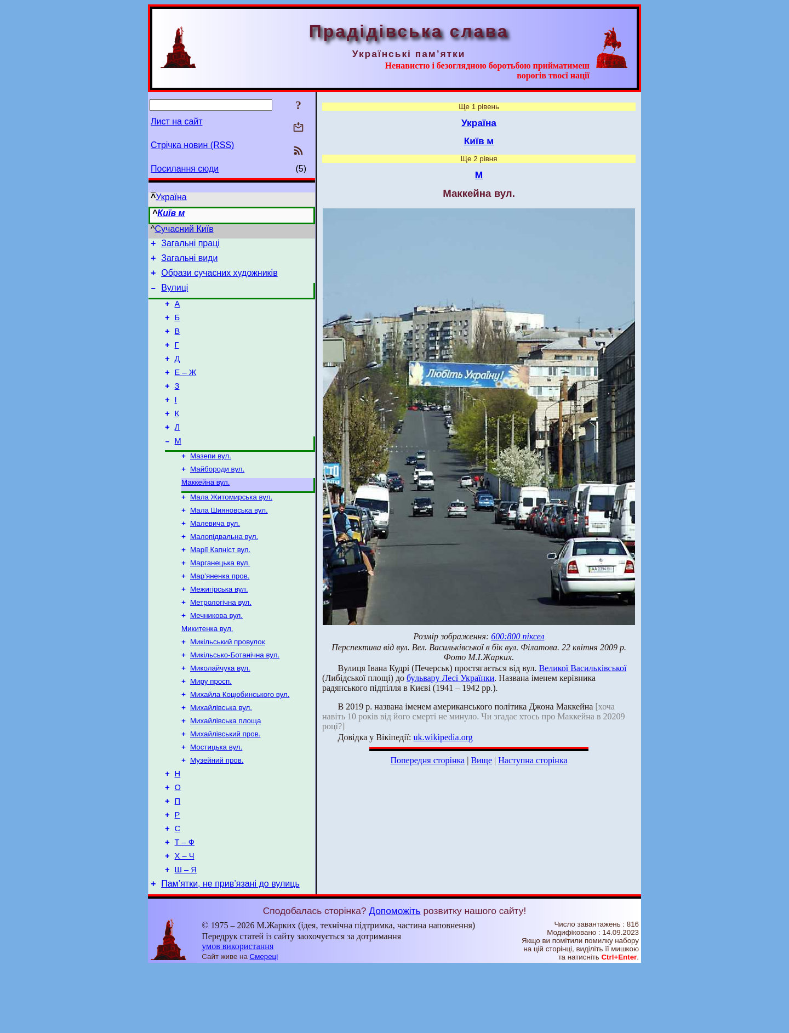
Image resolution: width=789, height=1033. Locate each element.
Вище (481, 760)
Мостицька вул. (216, 797)
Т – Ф (185, 903)
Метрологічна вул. (220, 640)
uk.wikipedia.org (443, 737)
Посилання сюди (185, 168)
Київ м (171, 213)
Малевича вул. (215, 554)
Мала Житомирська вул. (231, 526)
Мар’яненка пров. (219, 612)
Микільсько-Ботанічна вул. (234, 697)
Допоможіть (394, 976)
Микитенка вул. (207, 669)
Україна (171, 197)
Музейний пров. (217, 811)
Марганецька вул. (220, 597)
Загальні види (189, 261)
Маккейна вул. (205, 510)
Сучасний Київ (184, 229)
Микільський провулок (227, 683)
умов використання (237, 1012)
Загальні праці (190, 244)
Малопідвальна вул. (224, 569)
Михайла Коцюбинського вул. (239, 740)
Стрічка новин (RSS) (192, 145)
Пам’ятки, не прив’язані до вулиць (230, 949)
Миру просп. (211, 726)
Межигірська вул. (219, 626)
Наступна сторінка (532, 760)
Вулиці (174, 294)
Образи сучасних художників (219, 277)
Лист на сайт (177, 121)
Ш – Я (186, 933)
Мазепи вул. (210, 482)
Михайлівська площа (225, 768)
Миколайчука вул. (220, 711)
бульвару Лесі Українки (450, 678)
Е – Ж (186, 388)
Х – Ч (185, 918)
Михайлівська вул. (221, 754)
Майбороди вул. (217, 496)
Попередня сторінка (427, 760)
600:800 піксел (517, 636)
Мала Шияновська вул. (229, 540)
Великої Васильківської (582, 668)
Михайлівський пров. (225, 783)
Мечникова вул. (216, 654)
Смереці (264, 1022)
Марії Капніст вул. (220, 583)
